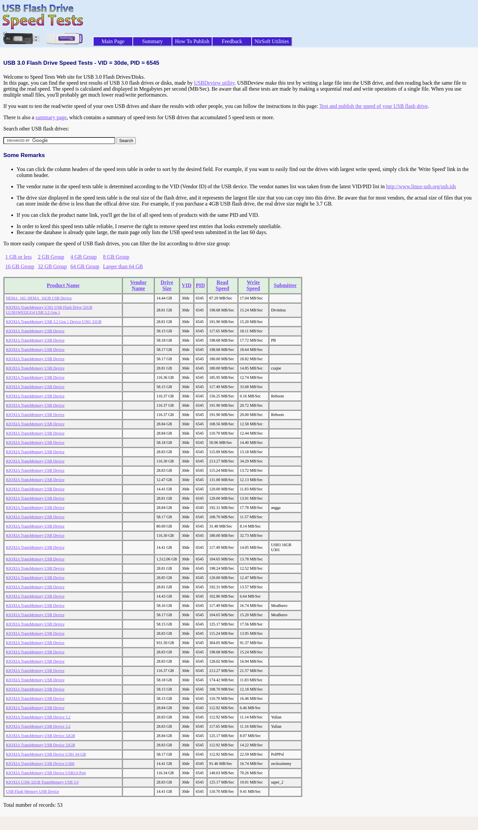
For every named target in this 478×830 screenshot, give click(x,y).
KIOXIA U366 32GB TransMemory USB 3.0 (42, 782)
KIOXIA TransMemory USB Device (35, 331)
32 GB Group (52, 266)
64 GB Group (84, 266)
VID (186, 285)
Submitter (285, 285)
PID (200, 285)
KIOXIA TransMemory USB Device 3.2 (38, 717)
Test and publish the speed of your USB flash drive (373, 106)
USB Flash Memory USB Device (32, 791)
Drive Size (167, 285)
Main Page (113, 41)
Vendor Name (138, 285)
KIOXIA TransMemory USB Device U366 (40, 763)
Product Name (63, 285)
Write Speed (253, 285)
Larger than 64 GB (123, 266)
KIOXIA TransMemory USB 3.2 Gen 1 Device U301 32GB (54, 321)
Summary (152, 41)
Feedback (232, 41)
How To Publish (192, 41)
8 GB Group (116, 257)
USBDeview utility (214, 83)
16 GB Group (19, 266)
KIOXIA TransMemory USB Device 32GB (40, 735)
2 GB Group (51, 257)
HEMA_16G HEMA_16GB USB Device (39, 298)
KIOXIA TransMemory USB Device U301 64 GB (46, 754)
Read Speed (222, 285)
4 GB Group (83, 257)
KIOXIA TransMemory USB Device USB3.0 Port (46, 773)
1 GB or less (18, 257)
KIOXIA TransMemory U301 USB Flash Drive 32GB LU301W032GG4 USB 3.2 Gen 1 (49, 310)
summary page (51, 117)
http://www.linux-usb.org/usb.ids (421, 186)
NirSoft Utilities (272, 41)
